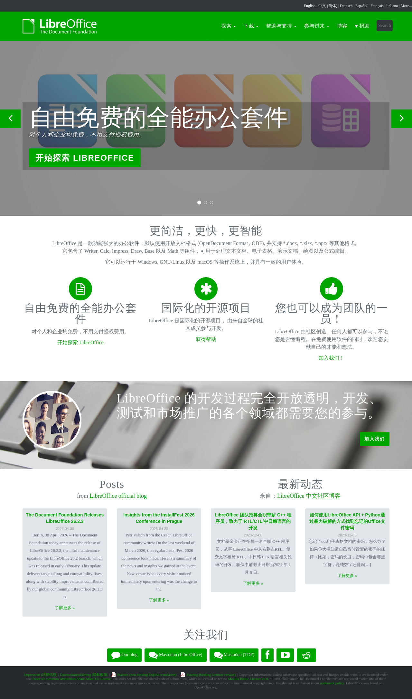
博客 (342, 26)
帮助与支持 (281, 26)
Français (377, 6)
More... (406, 6)
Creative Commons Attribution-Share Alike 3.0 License (71, 679)
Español (361, 6)
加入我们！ (331, 358)
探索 (228, 26)
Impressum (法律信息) (40, 674)
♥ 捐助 (362, 26)
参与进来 (316, 26)
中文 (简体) (327, 6)
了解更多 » (65, 607)
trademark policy (332, 683)
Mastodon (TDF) (234, 655)
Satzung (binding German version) (211, 674)
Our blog (124, 655)
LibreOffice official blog (118, 496)
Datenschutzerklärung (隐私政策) (84, 674)
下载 (251, 26)
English (310, 6)
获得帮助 (206, 339)
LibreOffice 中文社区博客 (309, 496)
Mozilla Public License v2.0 (248, 679)
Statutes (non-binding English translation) (146, 674)
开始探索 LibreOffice (84, 157)
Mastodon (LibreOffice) (175, 655)
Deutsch (346, 6)
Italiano (392, 6)
